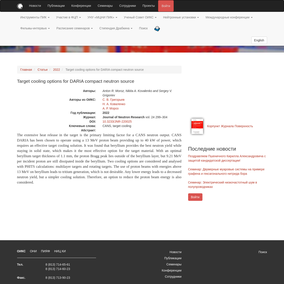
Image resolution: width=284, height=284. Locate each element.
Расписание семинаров (74, 28)
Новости (35, 5)
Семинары (105, 5)
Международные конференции (228, 17)
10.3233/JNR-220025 (117, 121)
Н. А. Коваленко (114, 104)
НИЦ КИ (60, 251)
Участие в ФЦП (68, 17)
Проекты (149, 5)
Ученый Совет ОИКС (140, 17)
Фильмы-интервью (35, 28)
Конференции (81, 5)
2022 (56, 69)
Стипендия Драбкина (115, 28)
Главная (26, 69)
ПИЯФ (46, 251)
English (259, 40)
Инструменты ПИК (35, 17)
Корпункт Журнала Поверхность (230, 126)
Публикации (56, 5)
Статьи (42, 69)
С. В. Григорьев (114, 99)
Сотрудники (127, 5)
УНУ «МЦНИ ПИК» (102, 17)
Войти (166, 6)
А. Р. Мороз (111, 108)
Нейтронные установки (181, 17)
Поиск (143, 28)
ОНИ (34, 251)
